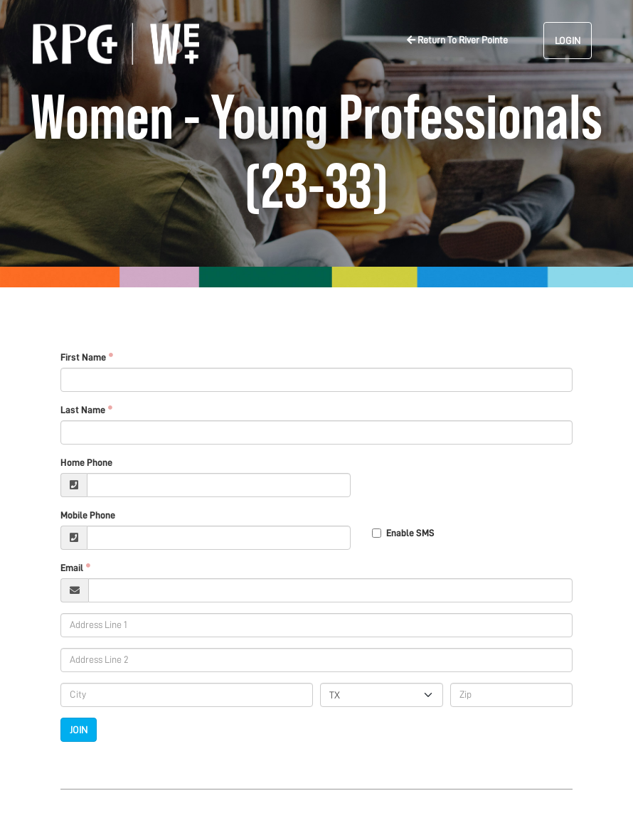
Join (78, 730)
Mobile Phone (87, 515)
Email (71, 568)
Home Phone (86, 462)
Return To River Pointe (457, 40)
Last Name (82, 410)
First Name (83, 357)
